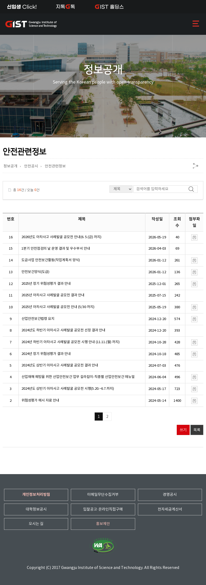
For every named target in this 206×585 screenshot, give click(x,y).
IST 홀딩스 (109, 6)
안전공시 (31, 166)
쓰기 (183, 430)
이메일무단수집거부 (103, 495)
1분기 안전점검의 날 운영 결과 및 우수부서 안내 (55, 249)
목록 (196, 430)
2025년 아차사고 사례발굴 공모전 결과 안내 (52, 295)
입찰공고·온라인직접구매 (103, 509)
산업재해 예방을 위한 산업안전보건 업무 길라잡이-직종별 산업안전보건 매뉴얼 (78, 377)
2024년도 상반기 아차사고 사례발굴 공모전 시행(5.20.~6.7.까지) (67, 389)
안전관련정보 (55, 166)
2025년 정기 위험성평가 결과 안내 (46, 284)
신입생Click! (22, 6)
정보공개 (10, 166)
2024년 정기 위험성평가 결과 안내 (46, 354)
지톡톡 (65, 6)
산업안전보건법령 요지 (37, 319)
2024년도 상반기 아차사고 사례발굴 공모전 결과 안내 (59, 365)
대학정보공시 (36, 509)
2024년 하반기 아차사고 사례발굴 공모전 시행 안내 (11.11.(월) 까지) (70, 342)
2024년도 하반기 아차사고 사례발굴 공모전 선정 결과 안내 (63, 330)
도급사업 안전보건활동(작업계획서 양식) (50, 260)
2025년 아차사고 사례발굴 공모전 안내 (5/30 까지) (57, 307)
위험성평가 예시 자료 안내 (40, 401)
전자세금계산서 (170, 509)
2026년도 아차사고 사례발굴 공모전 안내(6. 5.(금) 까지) (61, 237)
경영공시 (170, 495)
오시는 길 (36, 524)
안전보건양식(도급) (35, 272)
